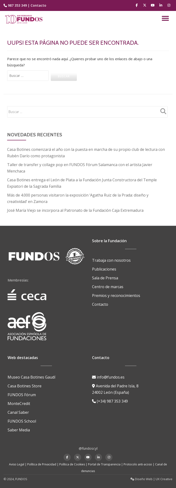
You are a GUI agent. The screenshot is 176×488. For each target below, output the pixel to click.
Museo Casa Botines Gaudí (31, 375)
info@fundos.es (108, 375)
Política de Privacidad (41, 460)
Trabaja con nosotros (111, 258)
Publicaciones (104, 266)
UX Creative (164, 475)
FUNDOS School (22, 417)
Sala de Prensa (105, 275)
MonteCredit (19, 400)
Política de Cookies (72, 460)
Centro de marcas (107, 283)
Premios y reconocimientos (116, 292)
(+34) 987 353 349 (110, 398)
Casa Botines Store (25, 383)
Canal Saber (18, 409)
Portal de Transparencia (104, 460)
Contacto (38, 5)
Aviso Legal (16, 460)
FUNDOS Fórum (22, 392)
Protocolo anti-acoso (138, 460)
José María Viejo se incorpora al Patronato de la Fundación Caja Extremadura (75, 208)
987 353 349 (17, 5)
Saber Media (19, 426)
